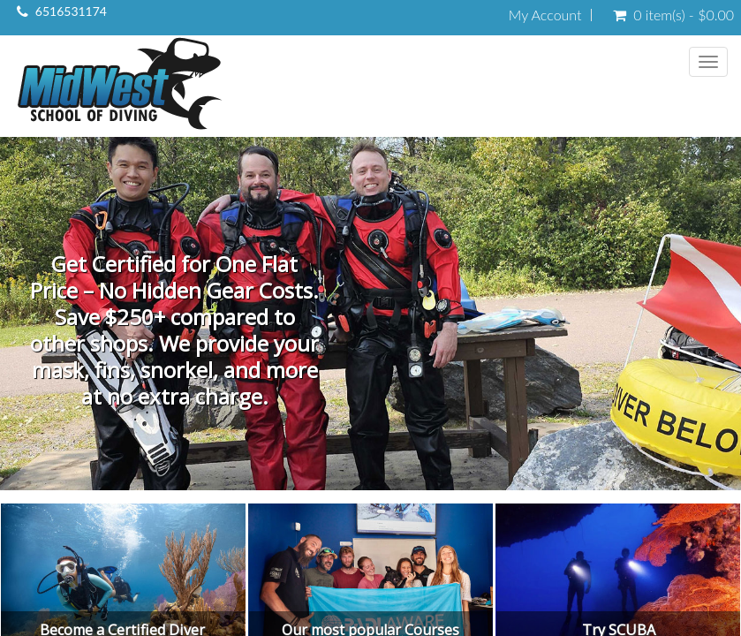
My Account (545, 15)
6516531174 (71, 11)
